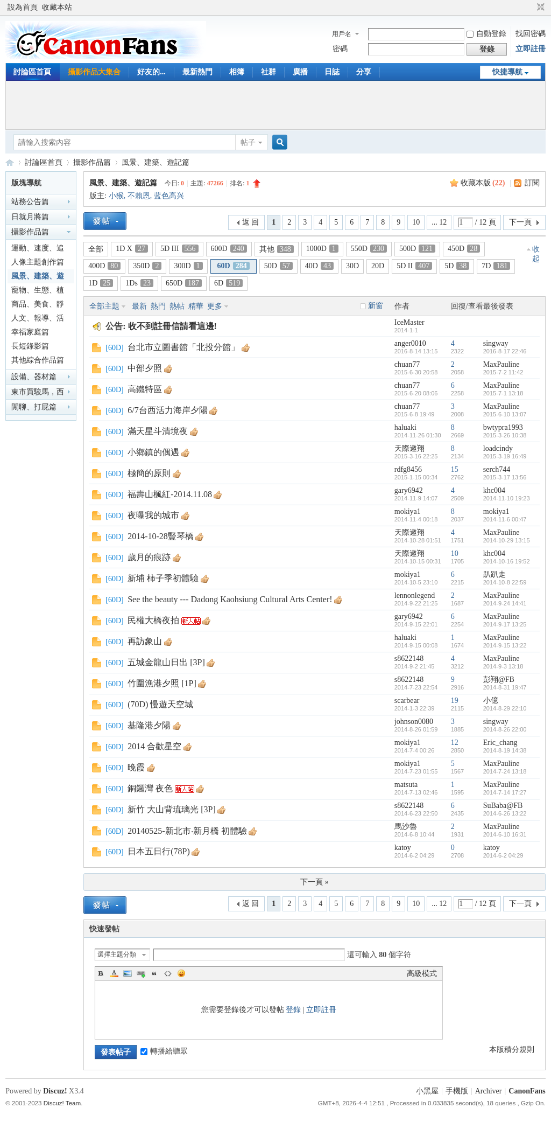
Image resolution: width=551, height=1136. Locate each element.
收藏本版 (483, 183)
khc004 (494, 490)
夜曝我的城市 (153, 515)
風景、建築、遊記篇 (155, 162)
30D (352, 266)
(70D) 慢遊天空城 (160, 704)
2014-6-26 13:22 (505, 813)
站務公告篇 (30, 202)
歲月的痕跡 (149, 557)
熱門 (158, 306)
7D (496, 266)
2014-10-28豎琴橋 (161, 536)
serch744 (497, 469)
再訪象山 (145, 641)
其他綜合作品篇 (37, 360)
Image (127, 973)
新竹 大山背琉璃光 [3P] (172, 809)
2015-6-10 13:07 (505, 414)
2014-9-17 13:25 (505, 624)
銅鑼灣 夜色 (150, 788)
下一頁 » (314, 882)
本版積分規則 (511, 1050)
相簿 (236, 72)
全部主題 (104, 306)
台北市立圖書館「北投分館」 (183, 347)
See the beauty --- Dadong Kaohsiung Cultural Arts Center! (230, 599)
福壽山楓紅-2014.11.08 (170, 494)
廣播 (300, 72)
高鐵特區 (145, 389)
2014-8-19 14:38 (505, 750)
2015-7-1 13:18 (503, 393)
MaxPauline (501, 364)
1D (100, 283)
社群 (268, 72)
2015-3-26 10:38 (505, 435)
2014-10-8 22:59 (505, 582)
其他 (276, 249)
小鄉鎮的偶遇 (153, 452)
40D (319, 266)
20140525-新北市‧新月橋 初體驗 (187, 830)
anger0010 (410, 343)
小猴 (116, 196)
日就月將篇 (30, 217)
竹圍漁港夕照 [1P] (162, 683)
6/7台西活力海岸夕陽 (167, 410)
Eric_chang (500, 742)
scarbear (407, 700)
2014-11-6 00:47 (505, 519)
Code (168, 973)
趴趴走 (494, 574)
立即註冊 (530, 49)
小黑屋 (427, 1091)
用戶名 (341, 34)
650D (184, 283)
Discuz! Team (62, 1102)
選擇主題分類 (116, 954)
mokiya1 (407, 511)
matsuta (406, 784)
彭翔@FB (498, 679)
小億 (490, 700)
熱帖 (177, 306)
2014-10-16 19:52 (506, 561)
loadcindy (498, 448)
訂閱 (532, 183)
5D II (414, 266)
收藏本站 (57, 7)
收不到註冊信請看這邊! (172, 326)
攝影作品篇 (92, 162)
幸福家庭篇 (30, 332)
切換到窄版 (539, 7)
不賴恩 (139, 196)
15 (454, 469)
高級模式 (422, 974)
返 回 (250, 222)
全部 (95, 249)
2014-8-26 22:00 (505, 729)
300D (188, 266)
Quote (154, 973)
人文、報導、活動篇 (37, 319)
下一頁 (520, 222)
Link (141, 973)
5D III (179, 249)
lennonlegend (414, 595)
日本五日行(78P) (159, 851)
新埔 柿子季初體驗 (163, 578)
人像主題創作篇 (37, 262)
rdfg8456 (408, 469)
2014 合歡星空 (154, 746)
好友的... (151, 72)
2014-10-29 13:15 (506, 540)
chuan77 (407, 364)
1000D (322, 249)
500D (417, 249)
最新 (139, 306)
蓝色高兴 (169, 196)
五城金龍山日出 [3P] (166, 662)
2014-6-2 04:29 (503, 855)
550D (369, 249)
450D (464, 249)
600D (229, 249)
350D (147, 266)
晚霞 (136, 767)
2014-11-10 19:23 (506, 498)
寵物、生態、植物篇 (37, 291)
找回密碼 (530, 34)
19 (454, 700)
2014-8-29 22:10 (505, 708)
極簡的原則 (149, 473)
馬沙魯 (405, 827)
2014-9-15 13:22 (505, 645)
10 (416, 222)
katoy (402, 848)
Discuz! (55, 1091)
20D (377, 266)
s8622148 (408, 658)
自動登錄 (486, 34)
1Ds (139, 283)
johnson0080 (413, 721)
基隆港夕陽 (149, 725)
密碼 (340, 49)
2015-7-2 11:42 (503, 372)
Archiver (488, 1091)
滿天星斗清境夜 (158, 431)
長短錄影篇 (30, 346)
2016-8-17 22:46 (505, 351)
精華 (195, 306)
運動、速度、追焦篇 (37, 249)
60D (233, 266)
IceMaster (409, 322)
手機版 (457, 1091)
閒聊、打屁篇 (33, 407)
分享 (363, 72)
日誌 (332, 72)
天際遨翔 (409, 448)
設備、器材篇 (33, 377)
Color (114, 973)
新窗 (375, 306)
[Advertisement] (275, 105)
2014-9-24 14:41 (505, 603)
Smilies (181, 973)
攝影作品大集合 (94, 72)
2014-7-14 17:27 (505, 792)
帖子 (248, 142)
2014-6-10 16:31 (505, 834)
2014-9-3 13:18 (503, 666)
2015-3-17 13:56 (505, 477)
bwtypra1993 (503, 427)
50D (278, 266)
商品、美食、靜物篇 (37, 305)
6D (228, 283)
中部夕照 (145, 368)
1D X (132, 249)
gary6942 (408, 490)
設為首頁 (23, 7)
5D (456, 266)
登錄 (293, 1010)
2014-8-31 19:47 (505, 687)
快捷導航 (507, 72)
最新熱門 (197, 72)
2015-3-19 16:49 (505, 456)
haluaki (405, 427)
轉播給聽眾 (164, 1051)
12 (454, 742)
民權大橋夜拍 (153, 620)
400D (104, 266)
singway (495, 343)
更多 (214, 306)
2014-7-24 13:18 (505, 771)
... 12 (439, 222)
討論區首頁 (32, 72)
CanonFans (9, 162)
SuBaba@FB (503, 806)
